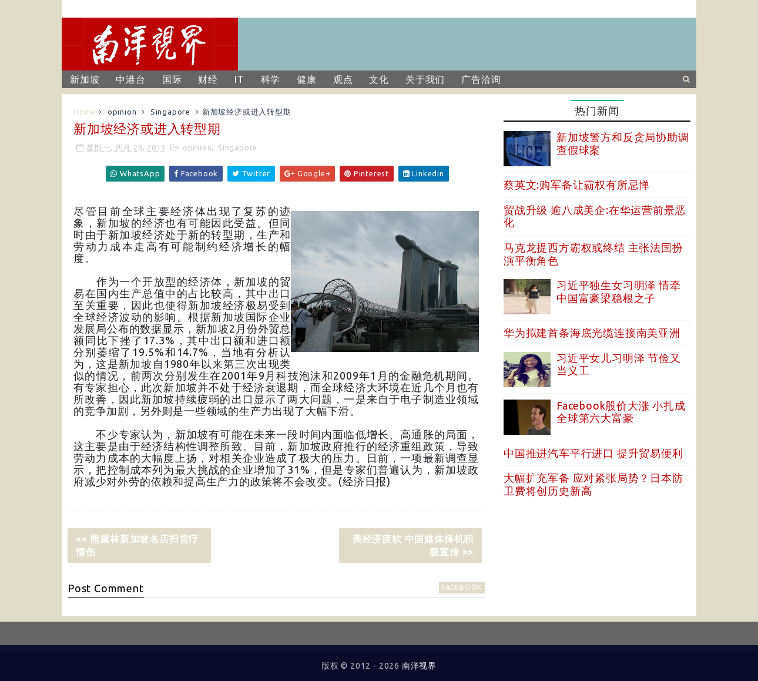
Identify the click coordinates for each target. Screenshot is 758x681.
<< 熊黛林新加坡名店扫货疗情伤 (137, 545)
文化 (379, 79)
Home (84, 112)
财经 (208, 79)
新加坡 (84, 79)
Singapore (170, 112)
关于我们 (425, 79)
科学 (271, 79)
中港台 (130, 79)
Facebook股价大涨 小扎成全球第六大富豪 (621, 412)
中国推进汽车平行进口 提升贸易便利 (593, 453)
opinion (122, 112)
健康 (307, 79)
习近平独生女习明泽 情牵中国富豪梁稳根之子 (618, 291)
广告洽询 (481, 79)
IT (239, 79)
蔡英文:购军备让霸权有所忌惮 (577, 184)
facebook (462, 587)
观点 (343, 79)
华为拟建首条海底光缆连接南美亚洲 (592, 332)
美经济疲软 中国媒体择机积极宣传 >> (413, 545)
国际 (172, 79)
